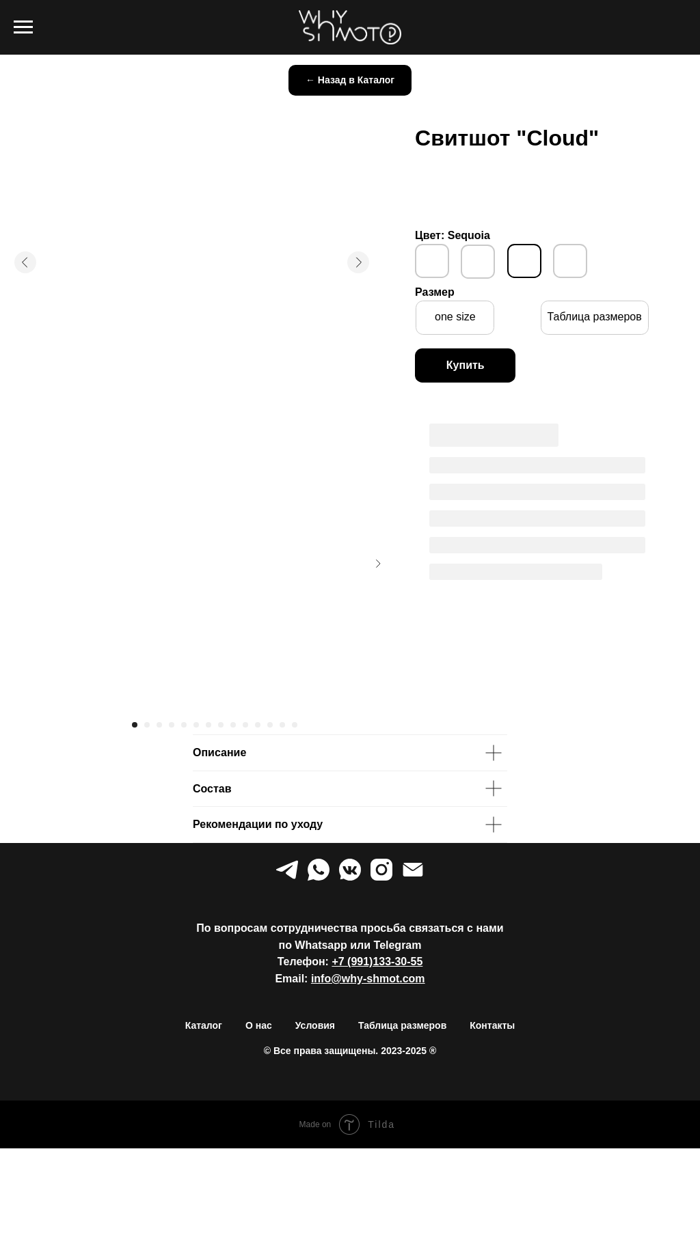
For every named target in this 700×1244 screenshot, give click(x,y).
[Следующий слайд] (378, 563)
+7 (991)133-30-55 (377, 961)
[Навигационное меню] (23, 27)
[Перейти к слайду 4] (171, 725)
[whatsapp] (318, 869)
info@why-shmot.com (368, 978)
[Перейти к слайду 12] (270, 725)
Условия (315, 1025)
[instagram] (381, 869)
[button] (595, 318)
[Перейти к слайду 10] (245, 725)
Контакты (492, 1025)
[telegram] (287, 869)
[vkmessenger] (350, 869)
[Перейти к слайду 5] (184, 725)
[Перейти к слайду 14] (294, 725)
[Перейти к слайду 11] (257, 725)
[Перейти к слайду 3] (159, 725)
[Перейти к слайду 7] (208, 725)
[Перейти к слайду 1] (134, 725)
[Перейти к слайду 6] (196, 725)
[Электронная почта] (413, 869)
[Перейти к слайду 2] (147, 725)
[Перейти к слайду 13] (282, 725)
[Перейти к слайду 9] (233, 725)
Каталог (203, 1025)
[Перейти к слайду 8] (221, 725)
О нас (258, 1025)
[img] (432, 261)
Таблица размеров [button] (402, 1025)
